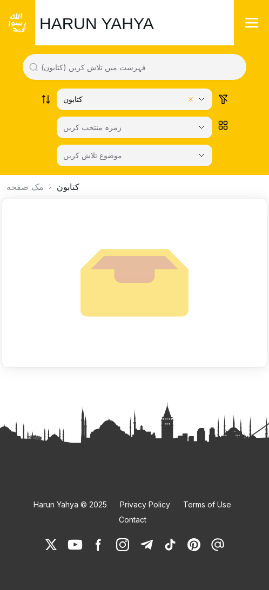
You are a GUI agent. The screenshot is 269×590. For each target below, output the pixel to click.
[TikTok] (170, 544)
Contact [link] (132, 519)
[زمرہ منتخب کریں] (134, 127)
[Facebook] (99, 544)
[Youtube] (75, 544)
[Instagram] (122, 544)
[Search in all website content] (139, 67)
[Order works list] (46, 99)
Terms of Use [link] (207, 504)
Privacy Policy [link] (145, 504)
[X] (51, 544)
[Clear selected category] (190, 99)
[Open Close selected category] (201, 127)
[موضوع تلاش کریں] (134, 155)
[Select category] (134, 99)
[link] (51, 544)
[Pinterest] (194, 544)
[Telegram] (146, 544)
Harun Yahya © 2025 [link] (70, 504)
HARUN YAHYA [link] (96, 23)
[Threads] (217, 544)
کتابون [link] (68, 186)
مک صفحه (25, 186)
